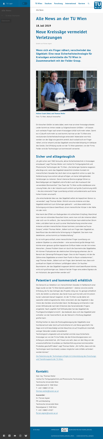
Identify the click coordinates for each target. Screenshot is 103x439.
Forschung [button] (58, 3)
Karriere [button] (81, 3)
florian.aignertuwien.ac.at (47, 413)
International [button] (70, 3)
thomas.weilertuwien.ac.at (47, 391)
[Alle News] (15, 21)
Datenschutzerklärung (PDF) (62, 436)
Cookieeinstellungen (85, 436)
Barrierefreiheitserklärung (76, 430)
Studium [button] (48, 3)
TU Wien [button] (38, 3)
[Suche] (88, 3)
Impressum (55, 430)
